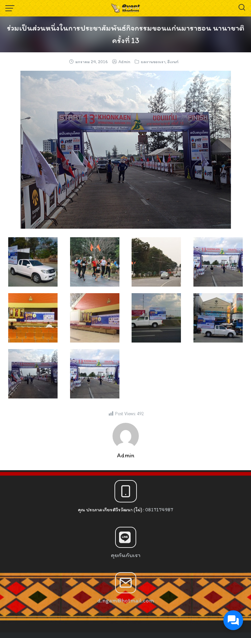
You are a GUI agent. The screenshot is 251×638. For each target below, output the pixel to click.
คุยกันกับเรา (125, 555)
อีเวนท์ (173, 61)
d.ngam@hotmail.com (125, 600)
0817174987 (159, 510)
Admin (124, 61)
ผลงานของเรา (153, 61)
